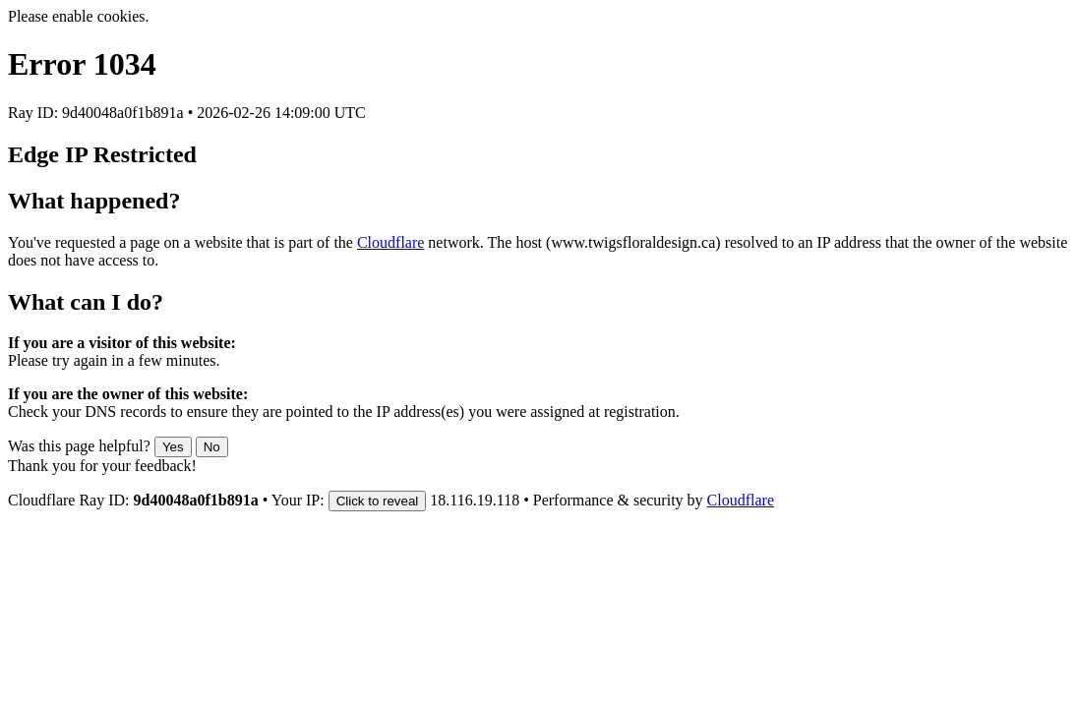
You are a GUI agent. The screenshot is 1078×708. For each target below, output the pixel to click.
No (212, 447)
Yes (173, 447)
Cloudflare (390, 242)
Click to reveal (377, 501)
